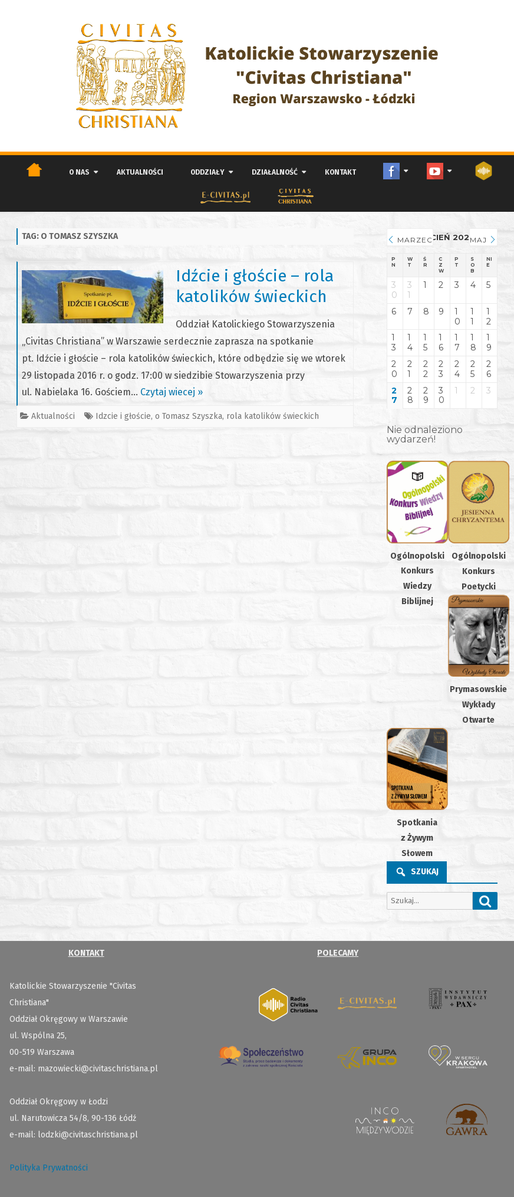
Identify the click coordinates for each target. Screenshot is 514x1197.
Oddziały (207, 172)
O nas (79, 172)
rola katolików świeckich (272, 416)
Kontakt (340, 172)
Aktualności (140, 172)
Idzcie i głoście (123, 416)
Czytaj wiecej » (171, 392)
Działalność (275, 172)
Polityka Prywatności (48, 1168)
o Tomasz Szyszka (188, 416)
